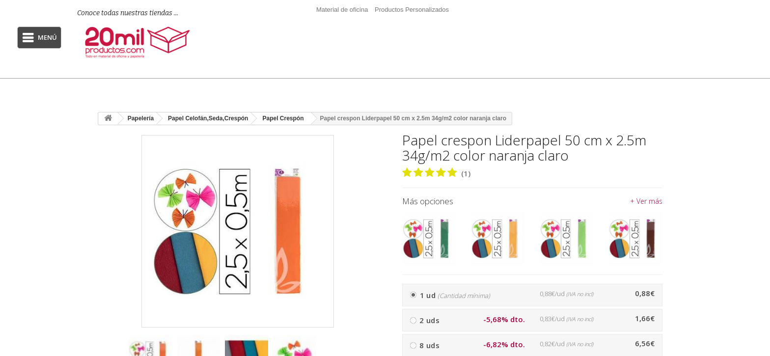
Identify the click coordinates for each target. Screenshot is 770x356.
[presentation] (365, 354)
